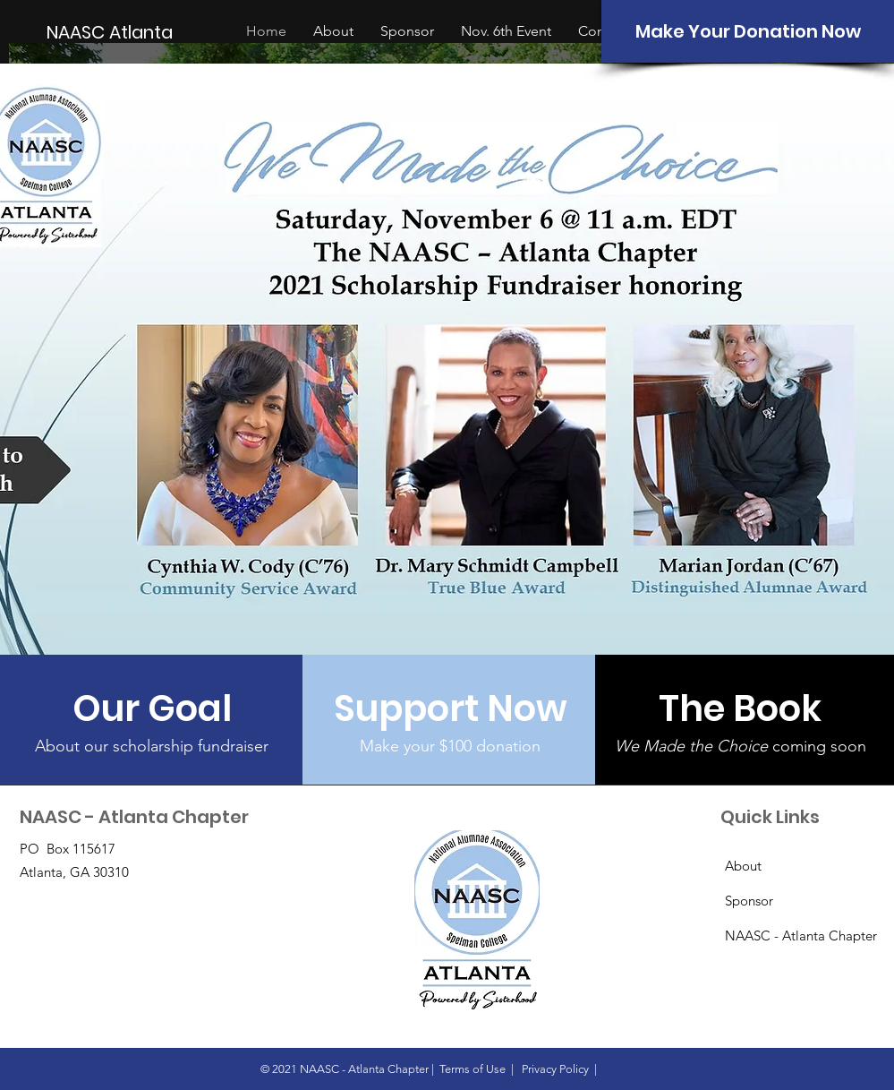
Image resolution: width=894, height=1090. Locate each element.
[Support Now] (450, 708)
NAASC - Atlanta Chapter (801, 935)
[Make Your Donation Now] (747, 31)
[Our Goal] (152, 708)
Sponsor (749, 900)
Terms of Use (472, 1069)
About (743, 865)
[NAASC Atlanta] (111, 32)
